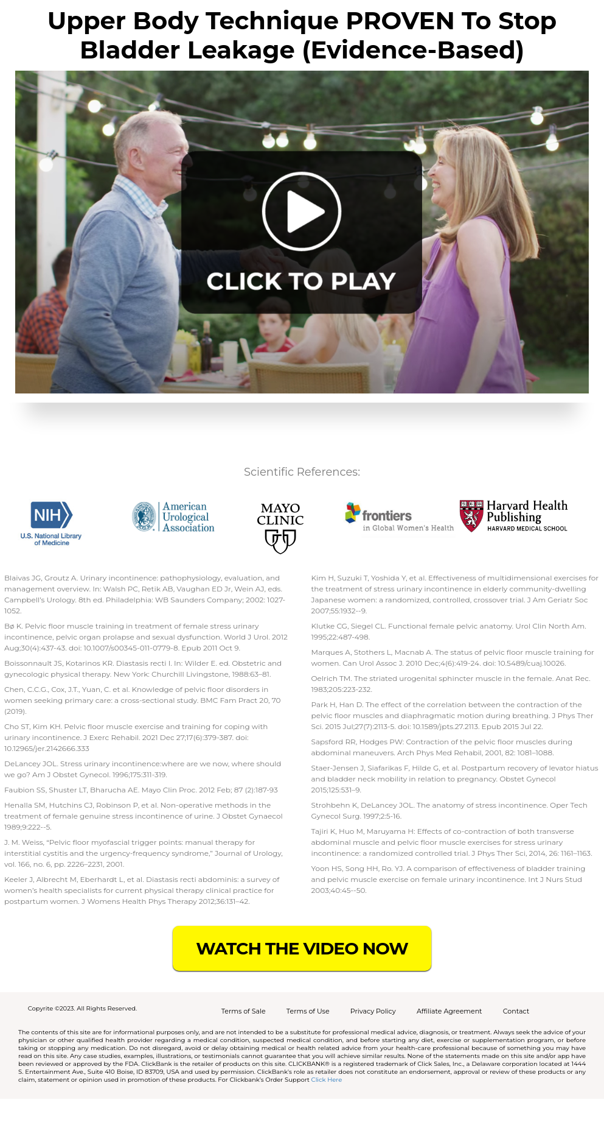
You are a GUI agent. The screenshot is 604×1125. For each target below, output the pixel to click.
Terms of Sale (243, 1011)
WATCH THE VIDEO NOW (302, 948)
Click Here (326, 1080)
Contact (516, 1011)
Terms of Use (308, 1011)
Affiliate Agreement (449, 1011)
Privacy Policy (373, 1011)
